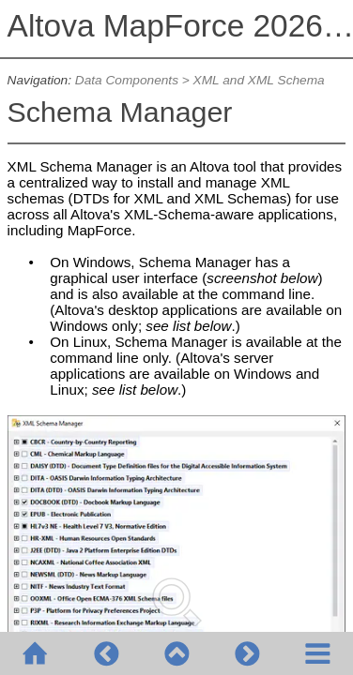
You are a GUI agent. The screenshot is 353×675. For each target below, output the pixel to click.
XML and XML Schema (259, 80)
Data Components (126, 80)
